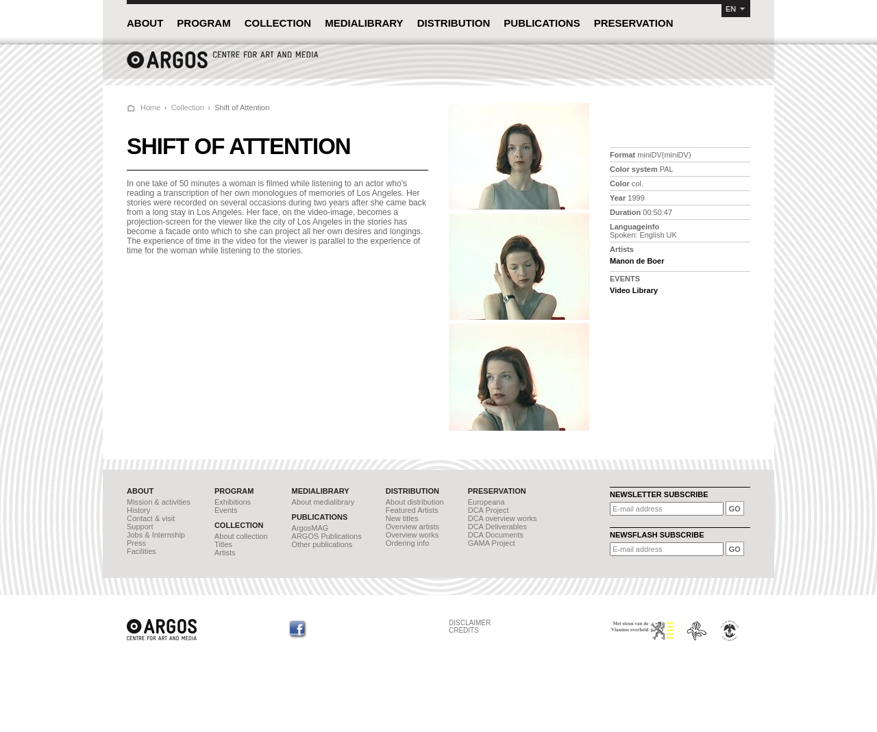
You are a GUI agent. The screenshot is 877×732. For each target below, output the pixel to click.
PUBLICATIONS (542, 23)
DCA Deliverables (497, 526)
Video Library (634, 290)
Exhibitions (232, 502)
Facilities (141, 551)
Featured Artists (412, 510)
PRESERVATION (634, 23)
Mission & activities (158, 502)
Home (150, 107)
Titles (223, 544)
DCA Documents (495, 535)
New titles (402, 518)
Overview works (412, 535)
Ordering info (408, 543)
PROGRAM (203, 23)
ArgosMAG (310, 528)
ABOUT (145, 23)
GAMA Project (491, 543)
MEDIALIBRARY (364, 23)
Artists (225, 552)
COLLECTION (278, 23)
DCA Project (488, 510)
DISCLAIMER (470, 623)
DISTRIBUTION (454, 23)
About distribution (415, 502)
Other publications (322, 544)
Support (140, 526)
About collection (241, 536)
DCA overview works (502, 518)
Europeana (486, 502)
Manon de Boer (637, 261)
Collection (187, 107)
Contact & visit (151, 518)
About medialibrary (323, 502)
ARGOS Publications (327, 536)
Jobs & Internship (156, 535)
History (138, 510)
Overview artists (412, 526)
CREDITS (464, 630)
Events (226, 510)
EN (731, 9)
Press (136, 543)
